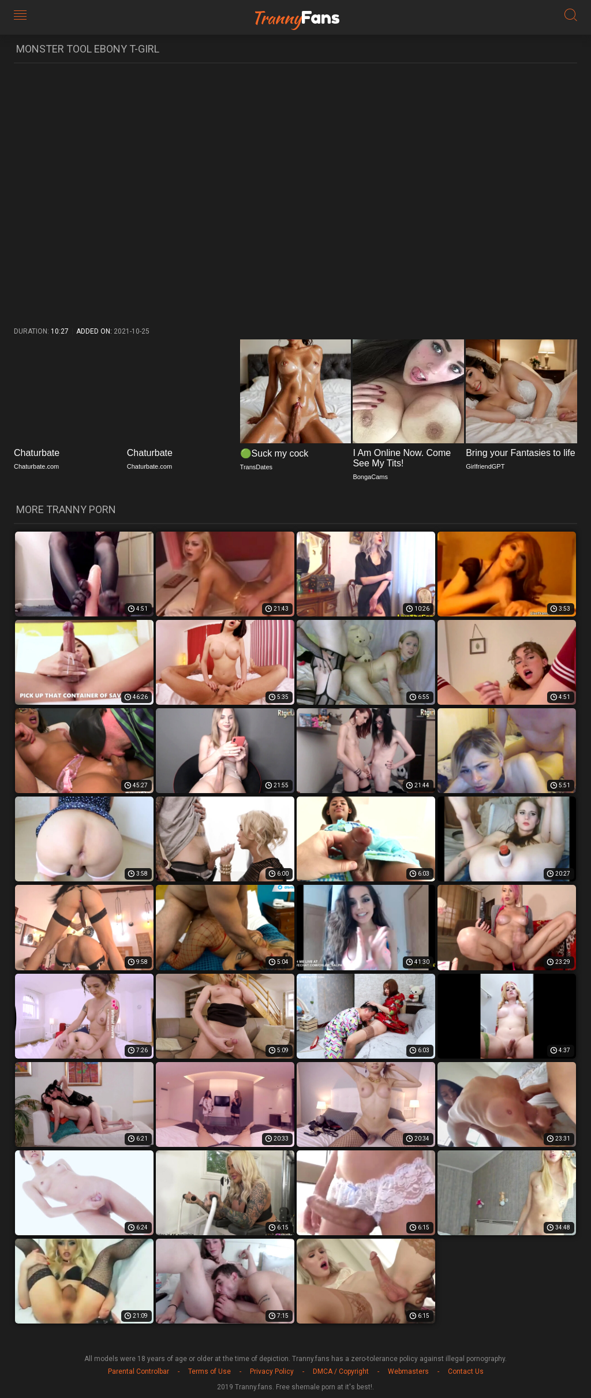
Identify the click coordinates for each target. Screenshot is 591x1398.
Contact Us (466, 1371)
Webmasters (408, 1371)
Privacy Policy (272, 1371)
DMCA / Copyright (341, 1371)
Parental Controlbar (138, 1371)
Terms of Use (209, 1371)
